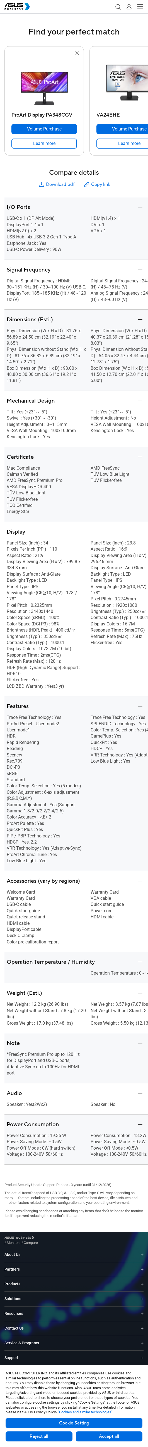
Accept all (109, 1436)
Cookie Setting (74, 1423)
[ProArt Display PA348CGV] (44, 114)
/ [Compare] (61, 1238)
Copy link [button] (96, 184)
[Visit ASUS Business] (20, 1238)
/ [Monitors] (44, 1238)
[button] (118, 6)
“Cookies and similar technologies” (85, 1412)
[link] (44, 144)
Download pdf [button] (56, 184)
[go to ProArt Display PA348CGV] (44, 83)
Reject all (39, 1436)
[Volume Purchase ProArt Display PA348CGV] (44, 129)
